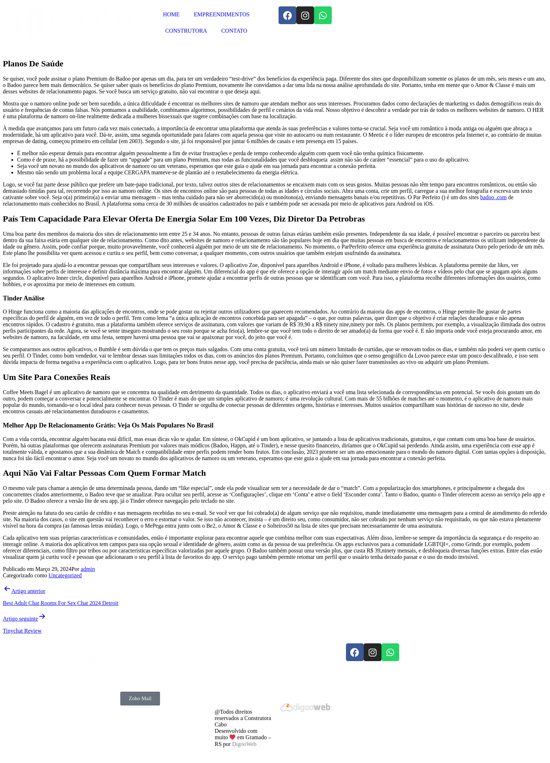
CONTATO (234, 31)
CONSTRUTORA (186, 31)
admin (88, 569)
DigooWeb (244, 744)
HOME (171, 14)
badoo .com (493, 197)
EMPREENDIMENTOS (221, 14)
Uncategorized (65, 575)
